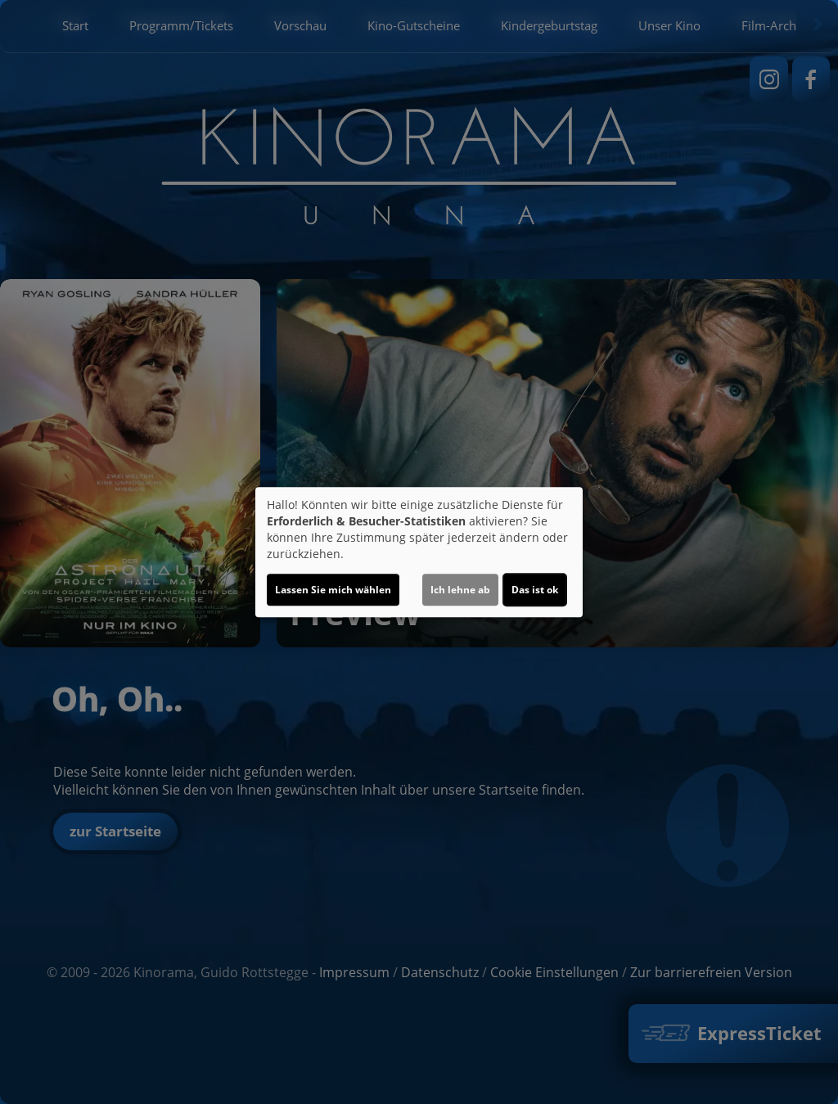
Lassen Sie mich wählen (333, 590)
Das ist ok (534, 590)
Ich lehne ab (460, 590)
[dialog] (419, 552)
